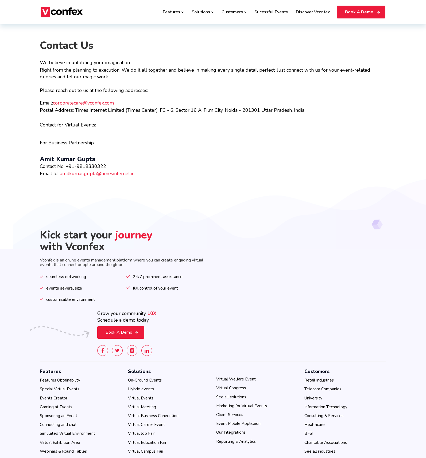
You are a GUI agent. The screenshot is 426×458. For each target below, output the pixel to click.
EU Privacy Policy (149, 439)
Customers (234, 12)
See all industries (319, 404)
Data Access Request (221, 439)
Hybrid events (141, 342)
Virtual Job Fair (141, 387)
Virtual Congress (231, 341)
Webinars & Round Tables (63, 404)
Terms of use (54, 439)
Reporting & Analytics (236, 394)
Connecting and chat (58, 378)
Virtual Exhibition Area (60, 395)
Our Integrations (231, 385)
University (313, 351)
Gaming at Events (56, 360)
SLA (171, 439)
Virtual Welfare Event (236, 333)
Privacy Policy (81, 439)
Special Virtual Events (59, 342)
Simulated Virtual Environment (67, 387)
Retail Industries (319, 334)
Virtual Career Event (146, 378)
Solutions (203, 12)
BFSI (308, 387)
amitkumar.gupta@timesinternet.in (97, 175)
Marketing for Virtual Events (241, 359)
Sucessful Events (271, 12)
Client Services (229, 368)
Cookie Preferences (113, 439)
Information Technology (325, 360)
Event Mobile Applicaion (238, 377)
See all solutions (231, 350)
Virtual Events (140, 351)
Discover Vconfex (313, 12)
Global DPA (189, 439)
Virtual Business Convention (153, 369)
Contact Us (252, 439)
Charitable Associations (325, 395)
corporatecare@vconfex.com (83, 104)
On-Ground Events (145, 334)
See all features (54, 413)
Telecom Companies (322, 342)
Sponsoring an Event (58, 369)
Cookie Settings (317, 413)
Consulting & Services (323, 369)
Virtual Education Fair (147, 395)
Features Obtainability (60, 334)
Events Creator (53, 351)
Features (173, 12)
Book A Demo (362, 12)
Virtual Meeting (142, 360)
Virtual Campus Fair (145, 404)
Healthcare (314, 378)
